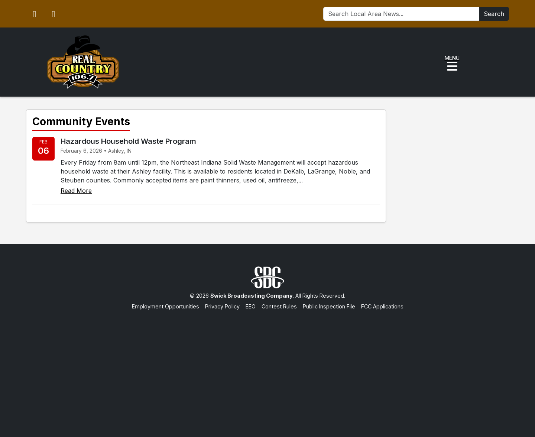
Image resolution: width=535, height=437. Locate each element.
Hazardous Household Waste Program (128, 141)
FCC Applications (382, 306)
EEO (251, 306)
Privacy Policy (222, 306)
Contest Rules (279, 306)
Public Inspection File (329, 306)
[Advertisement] (267, 366)
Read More (76, 190)
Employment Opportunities (165, 306)
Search (494, 13)
